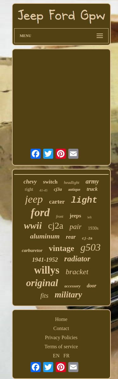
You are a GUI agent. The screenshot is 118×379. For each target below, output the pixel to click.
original (42, 282)
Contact (61, 328)
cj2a (55, 226)
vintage (61, 248)
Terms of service (61, 346)
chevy (30, 182)
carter (57, 201)
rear (71, 237)
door (91, 285)
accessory (73, 286)
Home (61, 319)
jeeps (75, 216)
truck (92, 189)
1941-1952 (45, 259)
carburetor (32, 250)
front (59, 216)
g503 (91, 247)
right (29, 189)
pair (75, 227)
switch (50, 182)
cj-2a (87, 238)
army (92, 181)
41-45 (43, 190)
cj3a (58, 189)
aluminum (44, 236)
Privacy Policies (61, 337)
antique (74, 189)
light (84, 200)
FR (66, 355)
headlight (71, 182)
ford (40, 212)
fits (44, 295)
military (68, 294)
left (89, 217)
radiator (77, 258)
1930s (93, 228)
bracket (77, 272)
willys (46, 270)
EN (56, 355)
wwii (33, 225)
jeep (34, 199)
